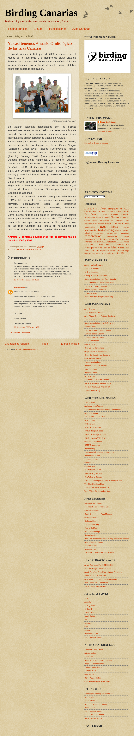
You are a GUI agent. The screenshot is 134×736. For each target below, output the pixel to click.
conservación (92, 236)
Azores (126, 209)
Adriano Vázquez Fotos (93, 649)
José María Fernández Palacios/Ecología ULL (102, 579)
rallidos (104, 253)
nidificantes (112, 251)
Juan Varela (89, 674)
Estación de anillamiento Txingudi (97, 330)
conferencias (112, 233)
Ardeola (87, 602)
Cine (86, 212)
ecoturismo (102, 239)
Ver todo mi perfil (105, 132)
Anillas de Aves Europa (93, 406)
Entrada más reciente (17, 343)
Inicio (45, 343)
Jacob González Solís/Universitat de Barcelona (103, 572)
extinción (96, 242)
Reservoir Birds (90, 373)
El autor (38, 28)
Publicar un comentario (20, 332)
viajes (117, 253)
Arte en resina (90, 653)
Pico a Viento (89, 708)
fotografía (111, 242)
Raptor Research (91, 634)
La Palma (114, 214)
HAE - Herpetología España (95, 704)
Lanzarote (124, 214)
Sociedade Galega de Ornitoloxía (97, 383)
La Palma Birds (90, 293)
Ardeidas (96, 209)
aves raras (109, 226)
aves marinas (114, 223)
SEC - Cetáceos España (94, 715)
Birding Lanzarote (91, 272)
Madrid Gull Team (91, 528)
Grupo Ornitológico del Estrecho (97, 355)
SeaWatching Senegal (93, 477)
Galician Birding (90, 344)
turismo (110, 253)
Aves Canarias (81, 28)
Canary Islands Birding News (95, 275)
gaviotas (125, 242)
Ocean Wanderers (91, 535)
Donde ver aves (97, 211)
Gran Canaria (91, 214)
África (123, 253)
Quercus (87, 630)
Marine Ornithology (92, 532)
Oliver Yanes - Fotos (92, 678)
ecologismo (89, 239)
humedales (88, 244)
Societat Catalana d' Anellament (97, 387)
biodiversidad (90, 230)
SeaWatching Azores (92, 470)
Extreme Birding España (94, 334)
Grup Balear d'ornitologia (94, 348)
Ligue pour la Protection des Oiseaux (99, 452)
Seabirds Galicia (91, 546)
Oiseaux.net (89, 463)
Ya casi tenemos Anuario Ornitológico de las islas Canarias (40, 45)
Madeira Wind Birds (92, 456)
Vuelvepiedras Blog (92, 390)
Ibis (85, 620)
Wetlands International (93, 718)
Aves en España (91, 320)
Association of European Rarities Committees (102, 410)
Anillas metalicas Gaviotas (94, 503)
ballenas (126, 227)
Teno (124, 218)
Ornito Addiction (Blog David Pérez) (98, 297)
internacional (123, 244)
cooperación (112, 236)
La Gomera (104, 214)
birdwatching (106, 230)
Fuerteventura (122, 211)
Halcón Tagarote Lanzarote (95, 290)
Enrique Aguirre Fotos (93, 667)
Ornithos (87, 623)
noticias (38, 249)
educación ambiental (119, 239)
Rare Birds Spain (91, 369)
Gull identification (91, 517)
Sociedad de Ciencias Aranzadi (96, 380)
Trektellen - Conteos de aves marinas (99, 553)
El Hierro (111, 212)
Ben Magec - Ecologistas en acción (98, 694)
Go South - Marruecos (93, 442)
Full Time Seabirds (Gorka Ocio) (97, 507)
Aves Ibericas (89, 309)
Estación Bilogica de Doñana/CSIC (98, 568)
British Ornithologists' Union (95, 434)
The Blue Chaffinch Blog (94, 484)
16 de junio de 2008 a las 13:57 (26, 327)
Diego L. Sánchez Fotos (94, 664)
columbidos (99, 233)
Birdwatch (88, 609)
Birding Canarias (41, 12)
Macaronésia (89, 218)
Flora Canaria (89, 701)
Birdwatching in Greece (93, 431)
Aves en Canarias (91, 269)
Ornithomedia (89, 466)
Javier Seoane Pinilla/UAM (95, 576)
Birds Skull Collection (92, 427)
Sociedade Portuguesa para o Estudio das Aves (103, 480)
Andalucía (88, 209)
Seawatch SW (90, 549)
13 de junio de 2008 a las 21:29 (26, 280)
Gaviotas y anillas (91, 510)
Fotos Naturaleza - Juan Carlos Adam (99, 283)
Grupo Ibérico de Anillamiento (96, 351)
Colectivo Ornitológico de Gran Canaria (100, 279)
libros (87, 250)
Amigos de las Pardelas (93, 265)
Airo (86, 598)
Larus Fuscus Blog (91, 524)
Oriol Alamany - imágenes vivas (97, 681)
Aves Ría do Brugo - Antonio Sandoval (99, 316)
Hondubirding (89, 449)
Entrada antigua (70, 343)
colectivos (88, 233)
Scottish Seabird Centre (93, 542)
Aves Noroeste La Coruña (94, 312)
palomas (87, 253)
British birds (89, 613)
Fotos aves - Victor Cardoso (95, 286)
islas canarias (28, 249)
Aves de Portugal (91, 413)
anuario (19, 249)
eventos (88, 242)
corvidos (126, 236)
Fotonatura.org (90, 671)
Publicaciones (57, 28)
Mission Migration (91, 459)
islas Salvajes (104, 248)
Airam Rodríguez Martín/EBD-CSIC (98, 565)
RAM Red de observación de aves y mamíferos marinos (106, 539)
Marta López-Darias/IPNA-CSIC (97, 586)
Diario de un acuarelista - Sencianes (98, 660)
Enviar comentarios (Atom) (27, 349)
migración (103, 251)
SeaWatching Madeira (93, 473)
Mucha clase (19, 288)
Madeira (98, 218)
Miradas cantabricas (92, 362)
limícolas (94, 250)
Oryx (86, 627)
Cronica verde (90, 327)
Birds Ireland (89, 424)
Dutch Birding (89, 616)
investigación (90, 247)
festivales (103, 242)
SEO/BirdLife (89, 376)
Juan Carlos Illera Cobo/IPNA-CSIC (98, 583)
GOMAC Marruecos (92, 445)
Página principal (18, 28)
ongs (127, 251)
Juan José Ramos (108, 122)
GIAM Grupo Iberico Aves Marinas (98, 514)
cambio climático (122, 230)
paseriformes (96, 253)
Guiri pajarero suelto (92, 359)
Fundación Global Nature (94, 337)
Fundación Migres (91, 341)
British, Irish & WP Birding (94, 438)
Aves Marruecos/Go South (95, 417)
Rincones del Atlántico (93, 637)
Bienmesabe (89, 697)
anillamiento (104, 220)
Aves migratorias (111, 208)
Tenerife (116, 217)
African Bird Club (91, 403)
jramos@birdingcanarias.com (96, 143)
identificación (105, 244)
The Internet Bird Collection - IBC (97, 487)
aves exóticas (98, 224)
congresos (125, 233)
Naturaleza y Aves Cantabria (95, 366)
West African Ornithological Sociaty (98, 491)
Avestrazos (88, 657)
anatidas (95, 220)
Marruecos (106, 218)
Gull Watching (90, 521)
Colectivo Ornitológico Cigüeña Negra (99, 323)
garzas (119, 242)
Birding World (89, 420)
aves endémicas (117, 220)
